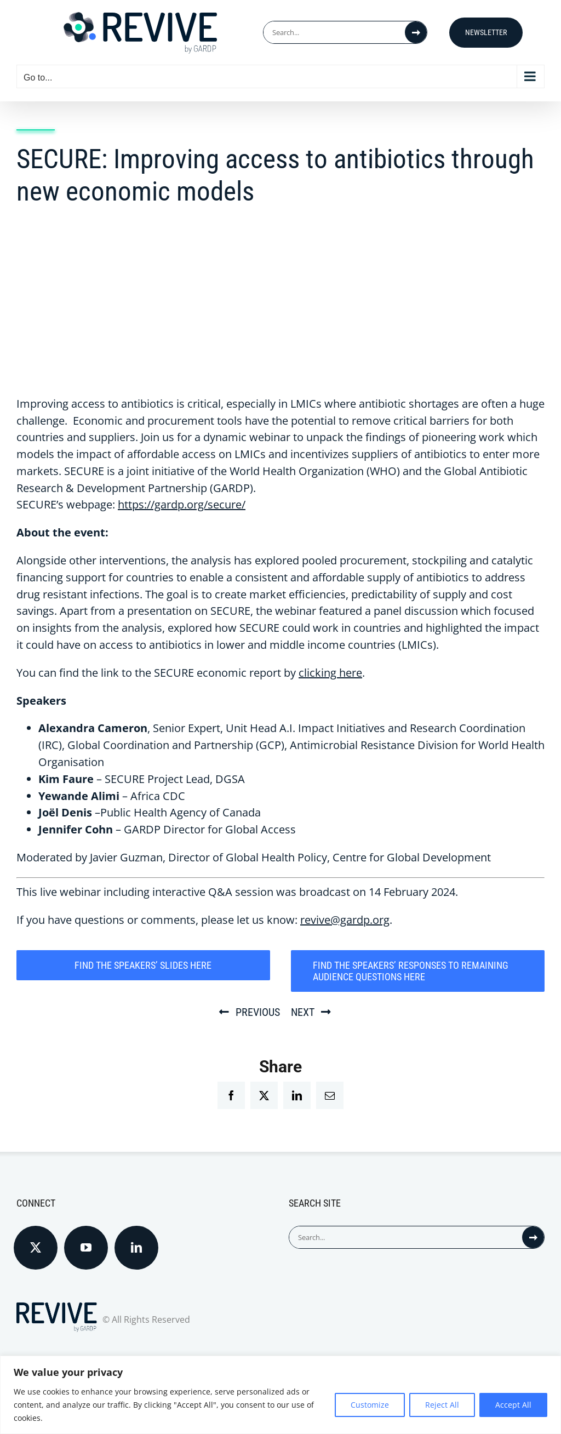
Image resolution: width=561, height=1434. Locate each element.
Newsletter (486, 32)
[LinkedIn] (136, 1248)
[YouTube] (86, 1248)
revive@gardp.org (345, 919)
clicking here (330, 672)
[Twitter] (36, 1248)
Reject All (442, 1404)
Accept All (513, 1404)
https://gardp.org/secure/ (181, 504)
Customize (370, 1404)
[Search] (416, 32)
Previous (258, 1012)
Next (302, 1012)
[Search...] (334, 32)
